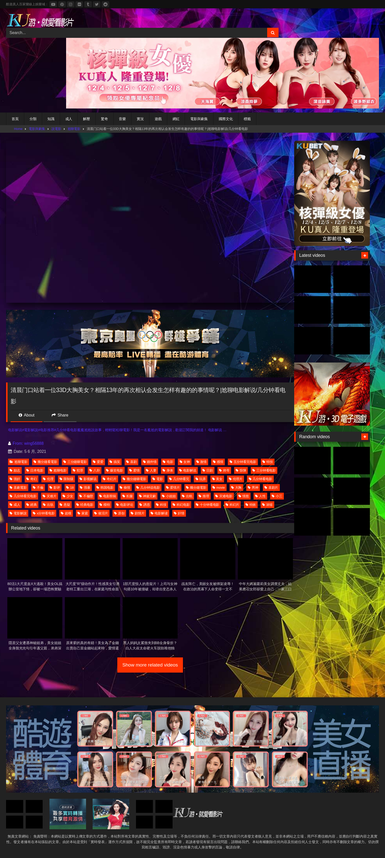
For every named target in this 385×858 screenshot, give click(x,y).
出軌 (187, 496)
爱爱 (98, 462)
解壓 (86, 119)
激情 (201, 462)
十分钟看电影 (207, 505)
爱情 (134, 470)
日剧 (207, 470)
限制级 (66, 479)
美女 (217, 479)
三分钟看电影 (264, 470)
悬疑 (65, 505)
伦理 (48, 479)
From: (16, 443)
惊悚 (241, 470)
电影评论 (124, 505)
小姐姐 (169, 496)
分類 (33, 119)
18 (70, 487)
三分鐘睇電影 (75, 462)
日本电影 (34, 470)
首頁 (15, 119)
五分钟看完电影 (243, 462)
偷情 (125, 487)
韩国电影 (105, 487)
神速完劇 (147, 496)
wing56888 (34, 443)
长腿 (127, 496)
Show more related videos (150, 665)
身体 (167, 470)
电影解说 (187, 470)
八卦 (94, 470)
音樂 (122, 119)
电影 (168, 462)
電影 (157, 479)
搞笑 (114, 462)
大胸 (236, 487)
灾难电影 (223, 496)
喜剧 (131, 462)
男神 (253, 487)
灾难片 (50, 496)
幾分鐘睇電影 (134, 479)
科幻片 (232, 505)
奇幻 (31, 479)
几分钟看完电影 (23, 496)
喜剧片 (271, 487)
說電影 (56, 129)
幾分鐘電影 (196, 487)
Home (18, 129)
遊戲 (158, 119)
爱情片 (173, 487)
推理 (204, 496)
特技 (267, 462)
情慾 (243, 496)
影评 (54, 487)
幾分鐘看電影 (45, 462)
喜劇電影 (18, 487)
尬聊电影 (58, 470)
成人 (68, 119)
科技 (161, 505)
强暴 (85, 487)
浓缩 (267, 505)
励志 (15, 470)
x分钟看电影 (44, 513)
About (26, 415)
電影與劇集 (199, 119)
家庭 (82, 513)
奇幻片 (110, 479)
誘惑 (144, 505)
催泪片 (101, 513)
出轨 (48, 505)
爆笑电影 (114, 470)
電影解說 (18, 513)
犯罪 (78, 470)
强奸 (15, 479)
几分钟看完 (179, 479)
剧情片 (138, 513)
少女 (68, 496)
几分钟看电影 (260, 479)
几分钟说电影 (148, 487)
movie (218, 487)
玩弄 (201, 479)
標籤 (247, 119)
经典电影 (84, 505)
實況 (140, 119)
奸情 (179, 513)
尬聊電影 (74, 129)
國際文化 (226, 119)
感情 (218, 462)
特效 (250, 505)
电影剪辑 (107, 496)
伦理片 (236, 479)
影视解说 (88, 479)
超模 (66, 513)
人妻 (151, 470)
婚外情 (150, 462)
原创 (119, 513)
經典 (31, 505)
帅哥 (224, 470)
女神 (185, 462)
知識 (50, 119)
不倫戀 (86, 496)
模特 (104, 505)
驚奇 (104, 119)
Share (60, 415)
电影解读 (159, 513)
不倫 (38, 487)
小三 (277, 496)
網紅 (176, 119)
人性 (260, 496)
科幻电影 (181, 505)
